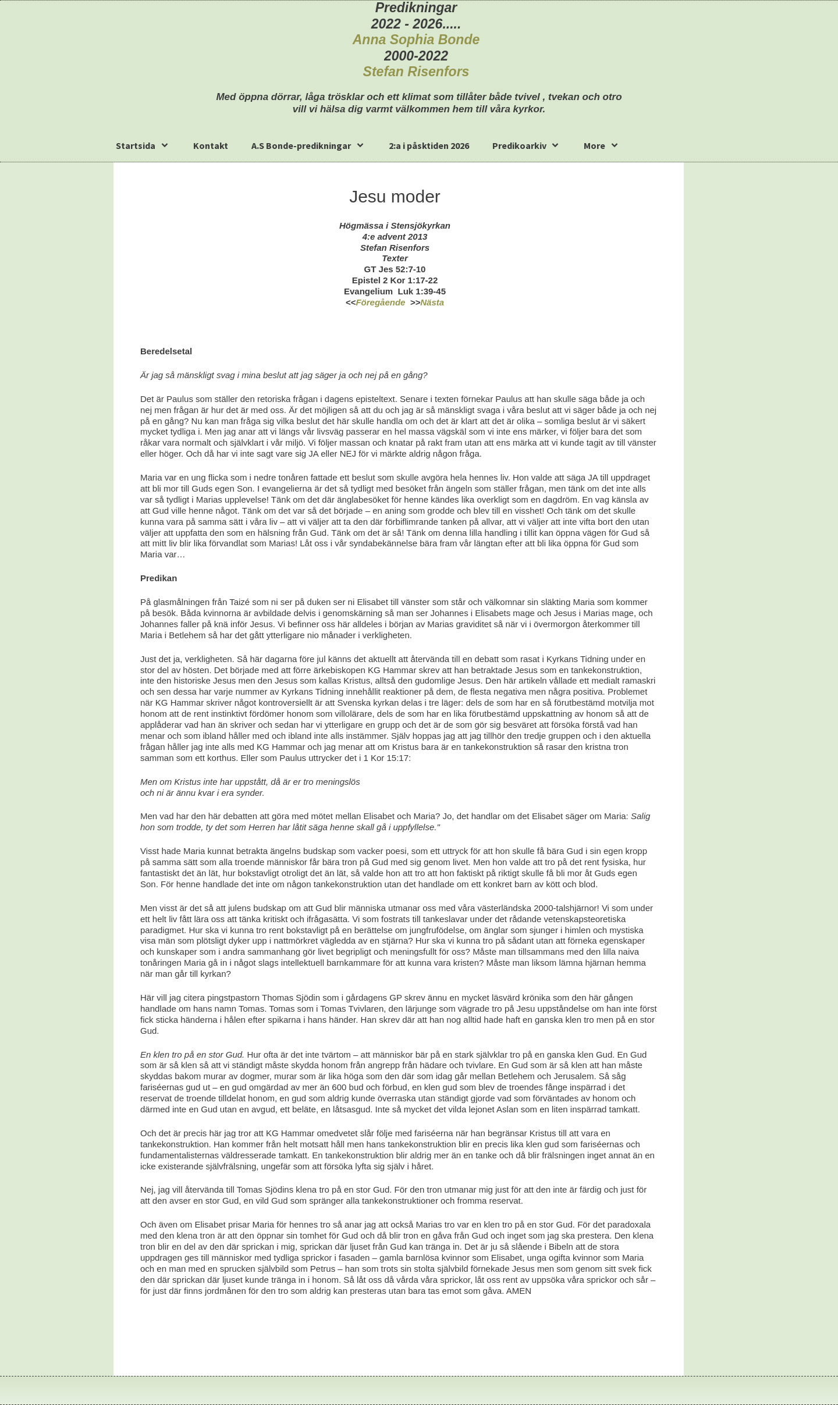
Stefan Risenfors (416, 71)
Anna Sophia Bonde (416, 39)
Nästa (432, 302)
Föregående (380, 302)
